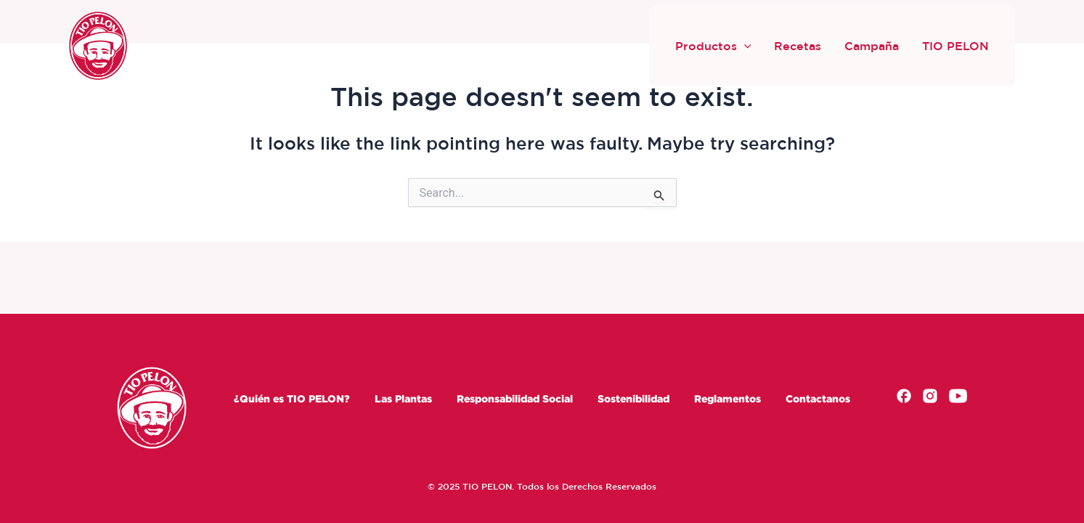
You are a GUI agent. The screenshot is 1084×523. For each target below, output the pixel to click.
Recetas (797, 45)
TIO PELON (955, 45)
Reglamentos (727, 398)
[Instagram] (930, 398)
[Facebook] (904, 398)
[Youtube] (958, 398)
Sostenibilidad (633, 398)
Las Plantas (403, 398)
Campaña (871, 45)
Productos (713, 45)
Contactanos (818, 398)
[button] (744, 45)
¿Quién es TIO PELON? (292, 398)
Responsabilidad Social (515, 398)
